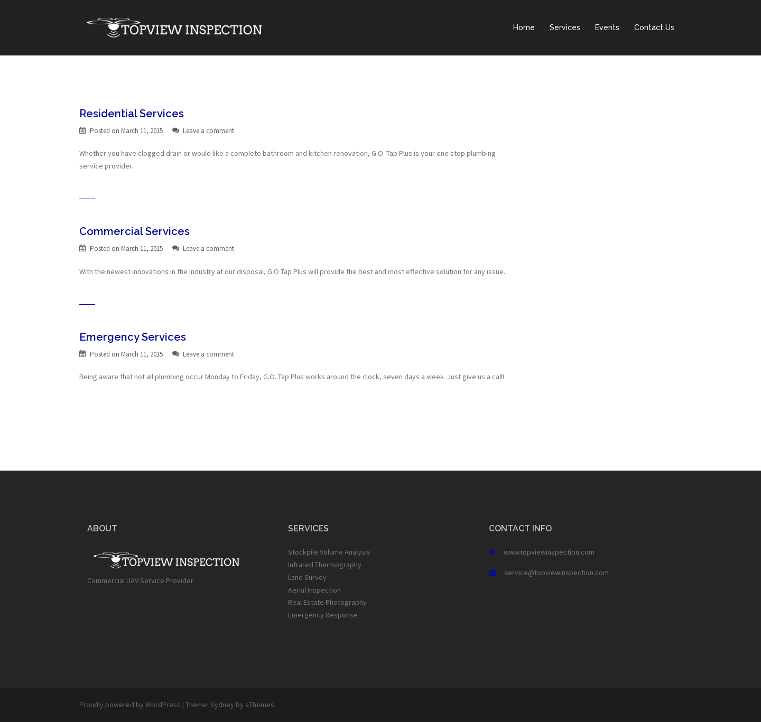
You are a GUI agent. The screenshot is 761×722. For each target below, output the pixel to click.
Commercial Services (134, 231)
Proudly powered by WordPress (130, 704)
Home (524, 27)
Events (607, 27)
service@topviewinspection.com (556, 572)
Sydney (222, 704)
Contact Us (654, 27)
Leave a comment (208, 130)
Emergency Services (132, 337)
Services (565, 27)
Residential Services (131, 113)
